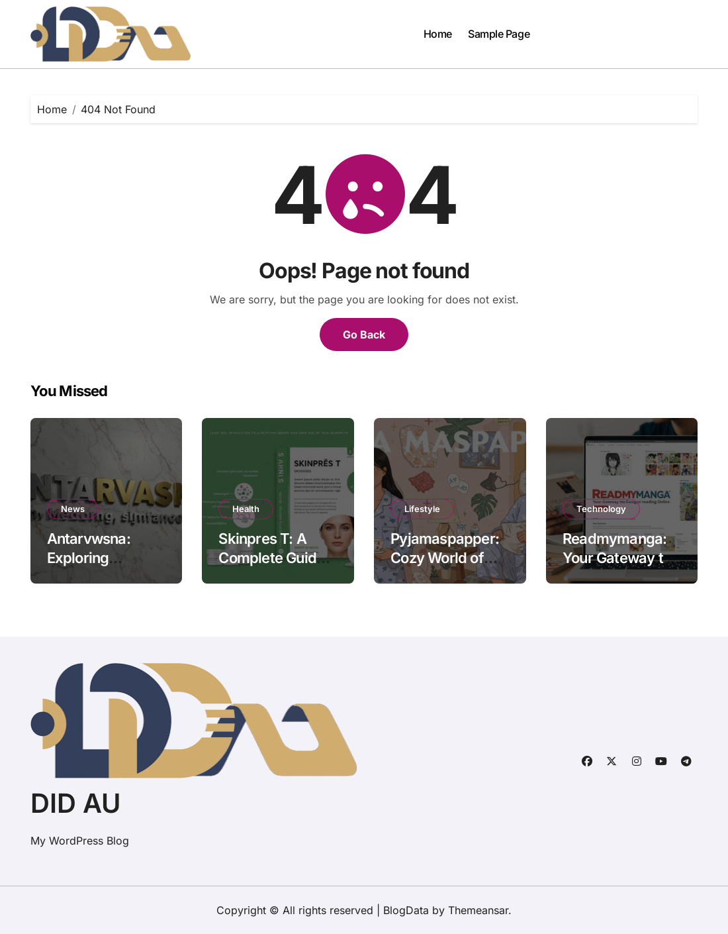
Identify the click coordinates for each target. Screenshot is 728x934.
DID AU (75, 803)
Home (438, 33)
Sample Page (498, 33)
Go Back (364, 334)
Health (245, 508)
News (73, 508)
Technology (601, 508)
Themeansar (478, 910)
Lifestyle (422, 508)
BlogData (406, 910)
